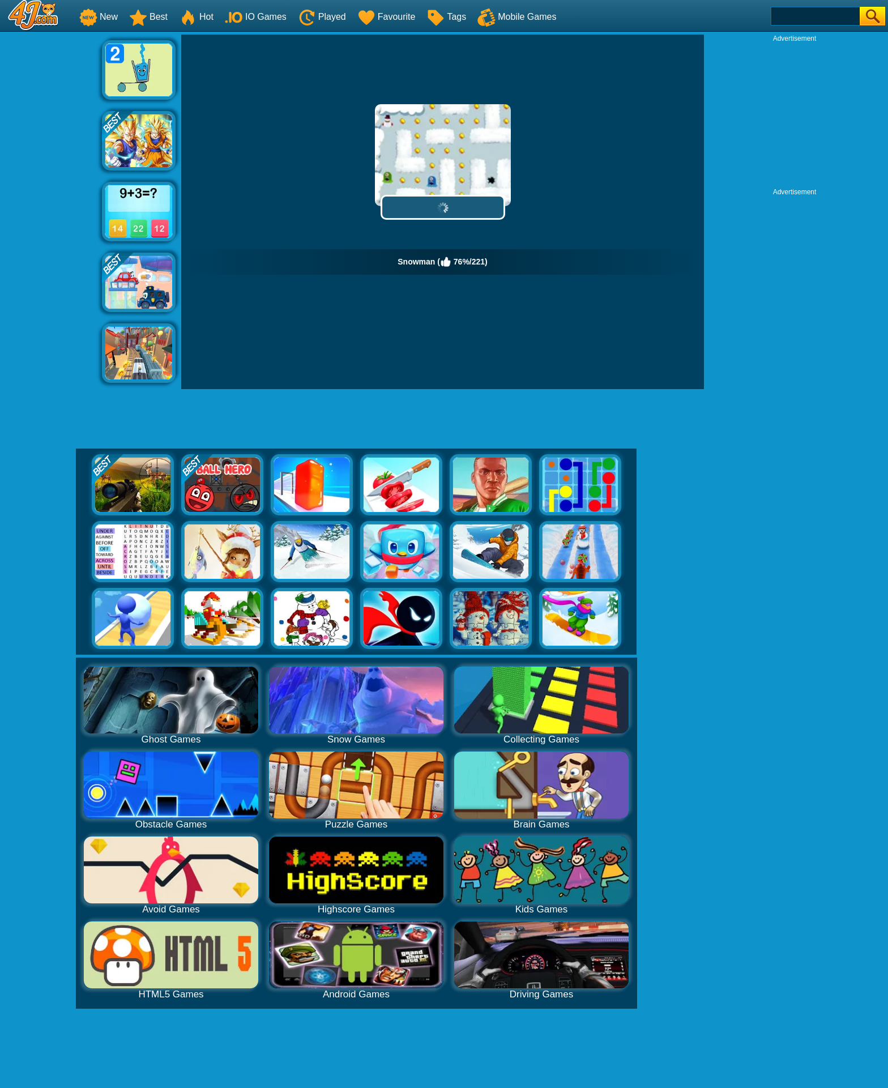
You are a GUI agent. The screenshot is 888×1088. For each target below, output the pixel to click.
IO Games (256, 17)
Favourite (386, 17)
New (98, 17)
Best (148, 17)
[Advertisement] (51, 204)
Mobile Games (516, 17)
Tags (446, 17)
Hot (196, 17)
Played (322, 17)
